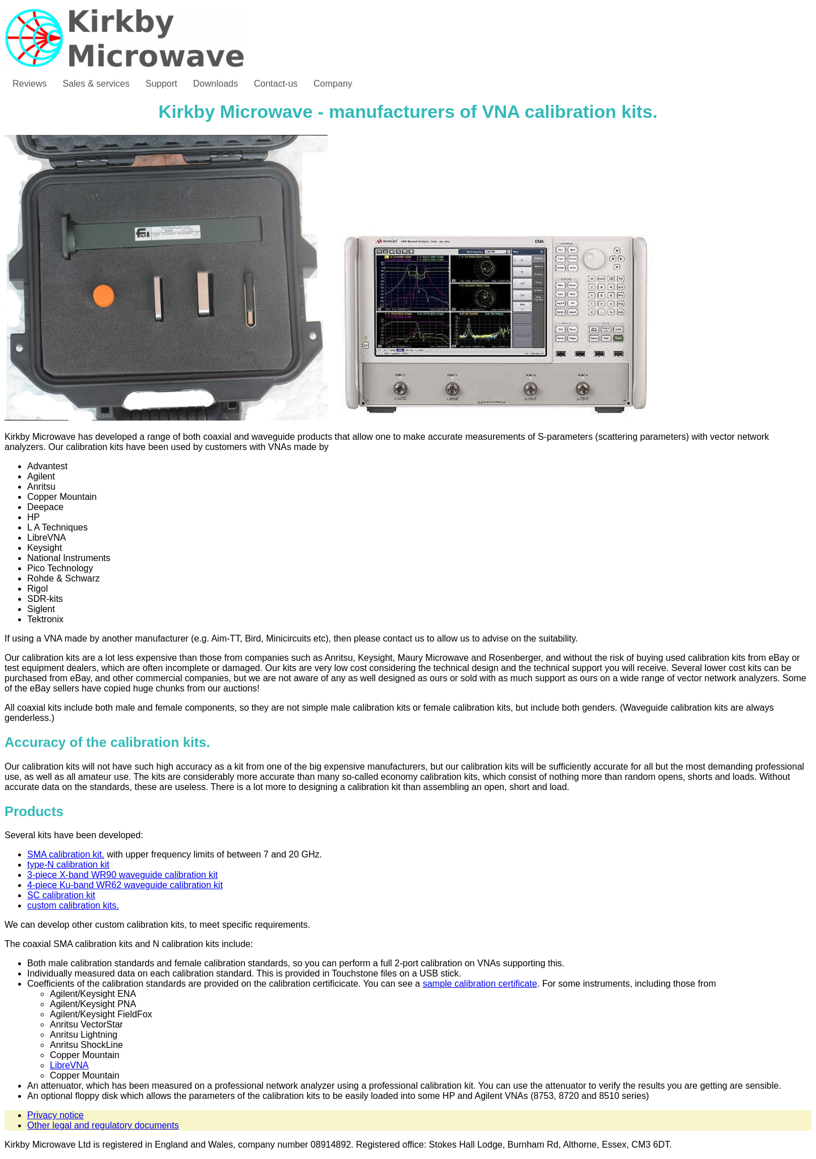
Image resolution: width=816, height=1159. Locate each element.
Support (161, 83)
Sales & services (95, 83)
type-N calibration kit (68, 864)
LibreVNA (69, 1065)
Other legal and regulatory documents (103, 1125)
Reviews (29, 83)
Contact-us (276, 83)
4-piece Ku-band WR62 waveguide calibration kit (125, 885)
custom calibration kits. (73, 905)
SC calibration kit (61, 895)
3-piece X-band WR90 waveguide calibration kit (122, 875)
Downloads (215, 83)
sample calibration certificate (480, 983)
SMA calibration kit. (65, 854)
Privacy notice (55, 1115)
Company (332, 83)
